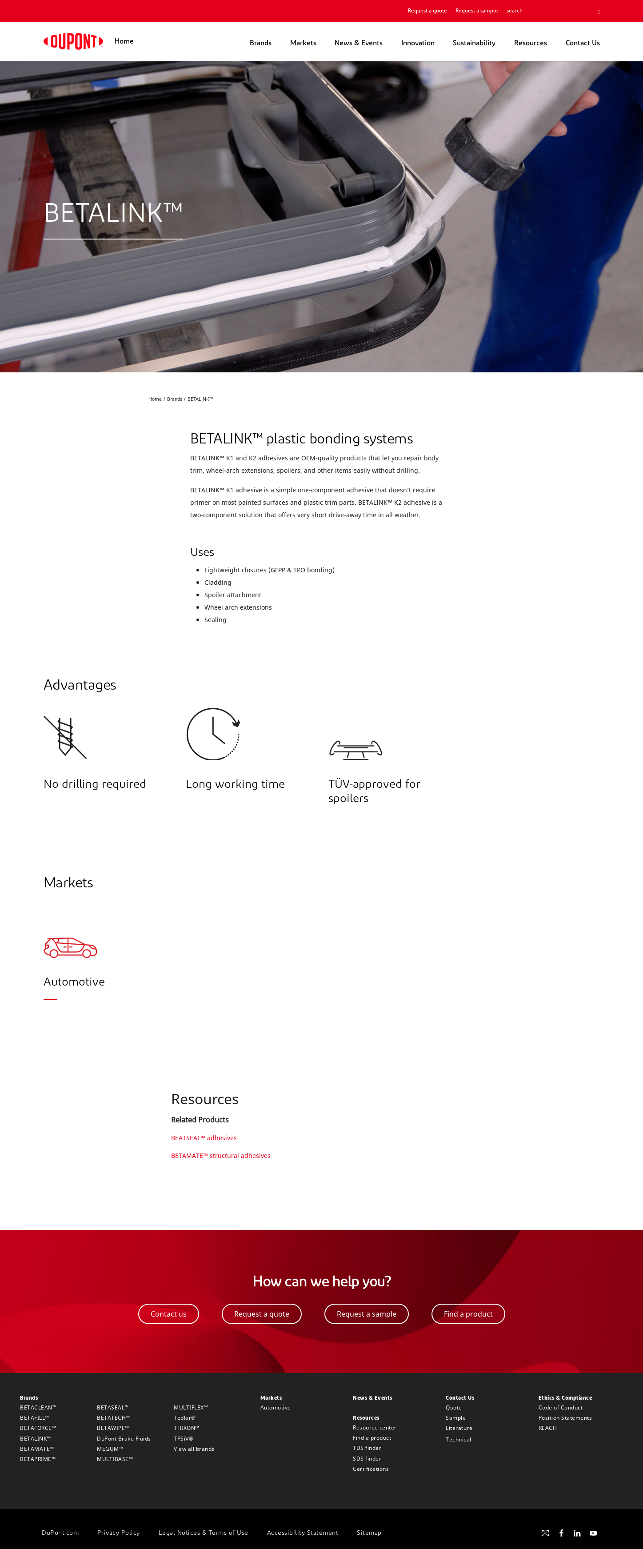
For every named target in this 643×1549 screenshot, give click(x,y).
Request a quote (427, 11)
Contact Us (583, 43)
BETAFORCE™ (38, 1428)
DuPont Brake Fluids (124, 1438)
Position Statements (565, 1417)
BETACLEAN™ (38, 1407)
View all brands (194, 1448)
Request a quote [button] (261, 1314)
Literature (459, 1428)
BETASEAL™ (113, 1407)
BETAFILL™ (34, 1417)
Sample (456, 1417)
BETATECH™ (113, 1417)
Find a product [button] (468, 1314)
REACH (548, 1428)
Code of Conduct (561, 1407)
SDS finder (367, 1458)
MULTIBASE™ (115, 1459)
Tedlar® (185, 1417)
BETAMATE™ (37, 1448)
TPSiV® (183, 1438)
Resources (530, 43)
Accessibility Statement (303, 1533)
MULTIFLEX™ (191, 1407)
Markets (303, 43)
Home (124, 41)
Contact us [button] (169, 1314)
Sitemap (369, 1533)
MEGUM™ (110, 1448)
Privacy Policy (118, 1533)
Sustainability (474, 43)
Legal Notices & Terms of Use (203, 1533)
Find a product (372, 1437)
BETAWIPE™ (113, 1428)
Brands (261, 43)
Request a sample (476, 11)
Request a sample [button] (366, 1314)
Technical (458, 1439)
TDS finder (367, 1448)
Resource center (375, 1427)
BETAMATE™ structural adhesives (221, 1155)
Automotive (275, 1407)
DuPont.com (60, 1533)
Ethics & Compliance (565, 1398)
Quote (454, 1407)
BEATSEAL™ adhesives (204, 1138)
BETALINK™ (35, 1438)
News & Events (359, 43)
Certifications (371, 1468)
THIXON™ (187, 1428)
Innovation (418, 43)
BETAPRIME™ (38, 1459)
